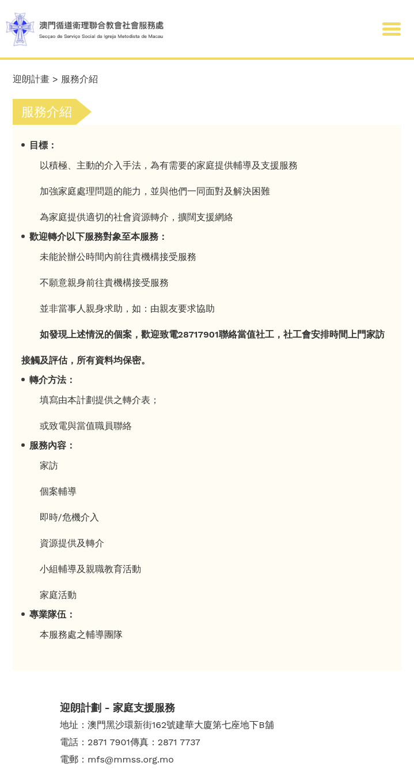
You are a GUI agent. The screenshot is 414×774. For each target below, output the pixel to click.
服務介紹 (79, 79)
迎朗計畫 (31, 79)
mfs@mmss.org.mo (131, 759)
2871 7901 (109, 742)
